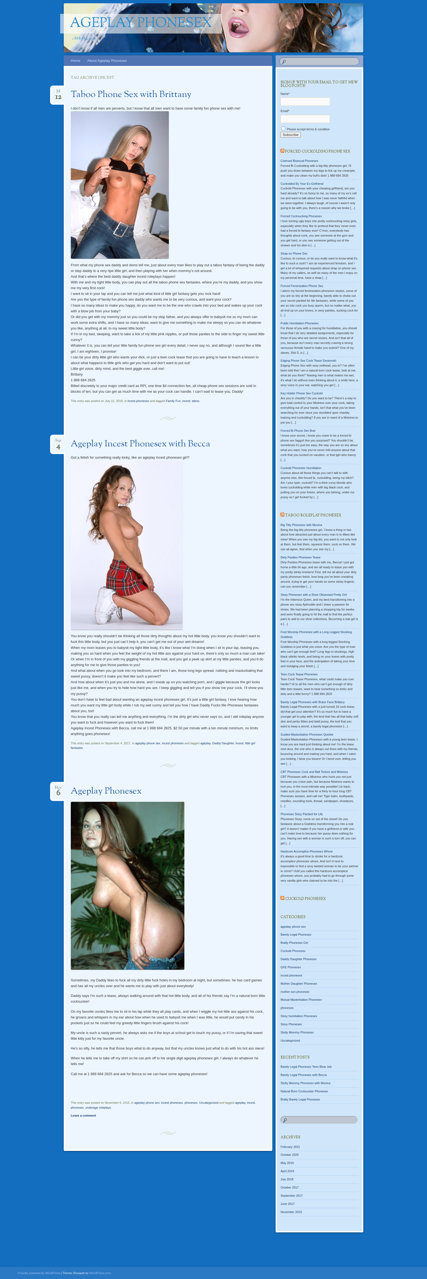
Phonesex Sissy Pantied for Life (301, 814)
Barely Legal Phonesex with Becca (303, 1075)
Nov (58, 789)
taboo (195, 401)
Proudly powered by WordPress (39, 1273)
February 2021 (290, 1146)
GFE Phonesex (290, 967)
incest (186, 401)
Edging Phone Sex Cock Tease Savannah (308, 360)
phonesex (190, 1102)
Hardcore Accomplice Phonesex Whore (306, 851)
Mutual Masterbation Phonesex (301, 999)
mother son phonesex (294, 991)
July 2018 (286, 1179)
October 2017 (289, 1187)
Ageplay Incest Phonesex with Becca (140, 444)
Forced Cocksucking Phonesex (301, 216)
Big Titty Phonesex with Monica (301, 525)
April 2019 (287, 1171)
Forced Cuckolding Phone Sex (317, 151)
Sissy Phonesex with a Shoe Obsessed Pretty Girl (313, 594)
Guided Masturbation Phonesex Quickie (306, 734)
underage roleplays (98, 1107)
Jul (58, 93)
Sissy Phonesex (291, 1024)
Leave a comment (83, 1115)
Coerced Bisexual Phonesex (299, 160)
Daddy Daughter (223, 743)
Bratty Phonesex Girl (294, 942)
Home (75, 61)
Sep (58, 442)
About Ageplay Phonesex (107, 61)
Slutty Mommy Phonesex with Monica (305, 1083)
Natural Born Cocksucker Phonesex (304, 1091)
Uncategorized (208, 1102)
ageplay (205, 743)
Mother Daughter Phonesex (298, 983)
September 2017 (291, 1195)
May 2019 (287, 1163)
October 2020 (289, 1154)
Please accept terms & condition (306, 129)
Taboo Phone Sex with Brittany (131, 94)
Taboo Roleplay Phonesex (313, 515)
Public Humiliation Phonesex (299, 323)
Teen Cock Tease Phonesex (299, 674)
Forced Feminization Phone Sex (301, 286)
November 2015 (291, 1212)
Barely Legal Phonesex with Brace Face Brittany (312, 702)
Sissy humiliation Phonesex (298, 1016)
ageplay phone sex (147, 743)
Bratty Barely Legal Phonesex (300, 1099)
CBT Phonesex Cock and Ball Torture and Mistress (314, 771)
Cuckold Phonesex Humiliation (300, 468)
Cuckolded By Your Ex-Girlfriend (301, 183)
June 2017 (287, 1203)
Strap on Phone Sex (293, 253)
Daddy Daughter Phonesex (298, 959)
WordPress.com (100, 1273)
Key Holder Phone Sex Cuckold (301, 393)
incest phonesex (138, 401)
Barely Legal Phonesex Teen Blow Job (306, 1066)
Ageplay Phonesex (141, 24)
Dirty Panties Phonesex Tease (300, 557)
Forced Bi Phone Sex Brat (297, 430)
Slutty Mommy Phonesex (297, 1032)
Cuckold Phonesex (305, 899)
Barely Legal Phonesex (295, 934)
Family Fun (173, 401)
